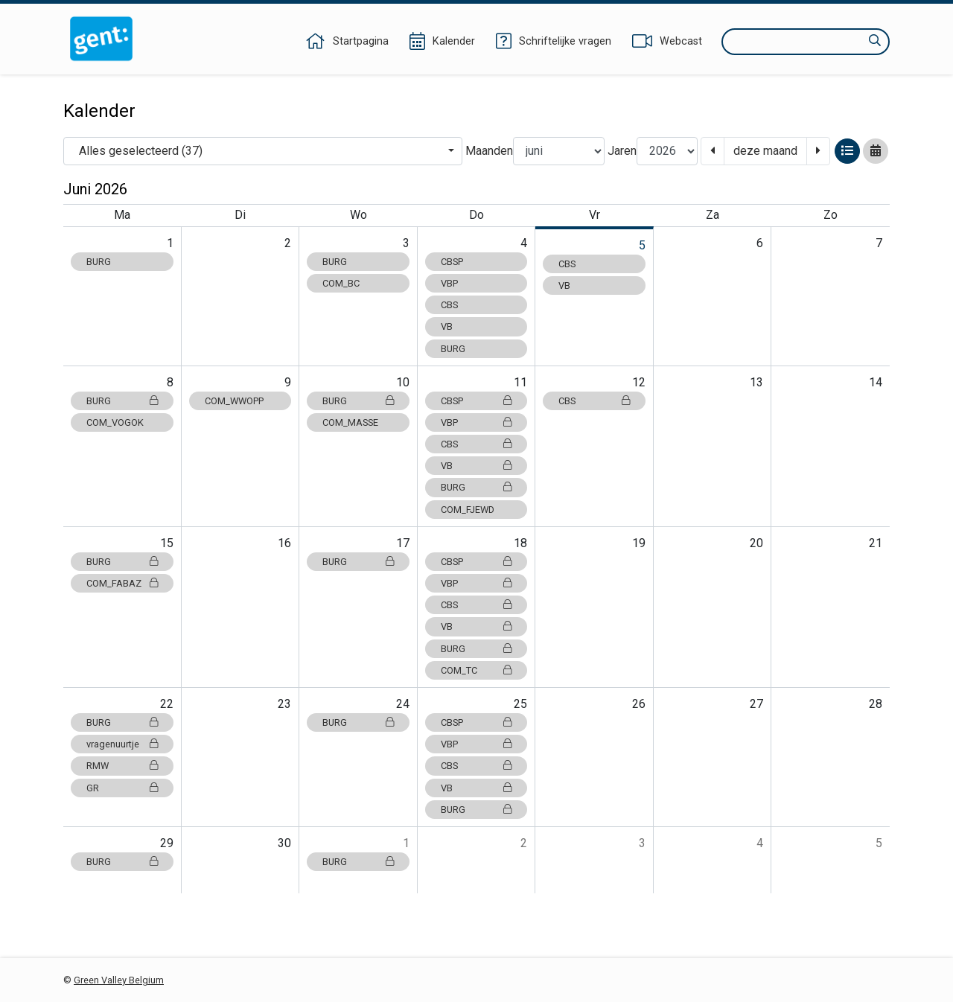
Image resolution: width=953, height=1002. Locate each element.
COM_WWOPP (234, 400)
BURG (98, 261)
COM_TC (476, 670)
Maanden (489, 151)
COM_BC (341, 283)
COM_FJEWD (467, 509)
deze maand (765, 151)
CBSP (452, 261)
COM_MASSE (350, 422)
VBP (449, 283)
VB (447, 326)
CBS (449, 304)
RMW (122, 765)
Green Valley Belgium (119, 980)
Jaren (622, 151)
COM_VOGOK (115, 422)
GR (122, 788)
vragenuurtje (122, 744)
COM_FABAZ (122, 583)
